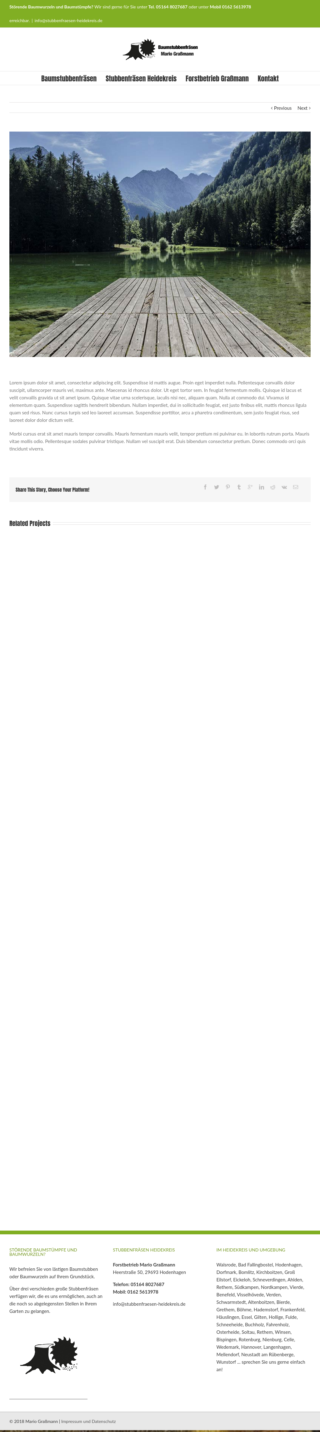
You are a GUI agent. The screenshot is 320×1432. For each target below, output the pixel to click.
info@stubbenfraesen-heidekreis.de (68, 20)
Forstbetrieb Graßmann (217, 78)
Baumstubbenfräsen (69, 78)
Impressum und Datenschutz (88, 1421)
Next (303, 108)
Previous (283, 108)
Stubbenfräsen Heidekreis (141, 78)
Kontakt (268, 78)
